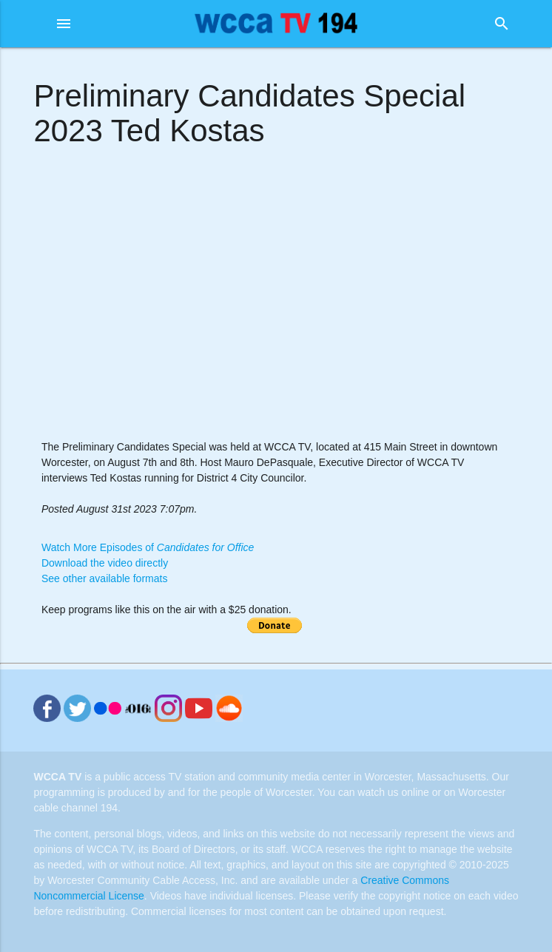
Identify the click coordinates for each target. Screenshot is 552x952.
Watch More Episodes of (147, 547)
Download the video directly (104, 563)
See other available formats (104, 578)
